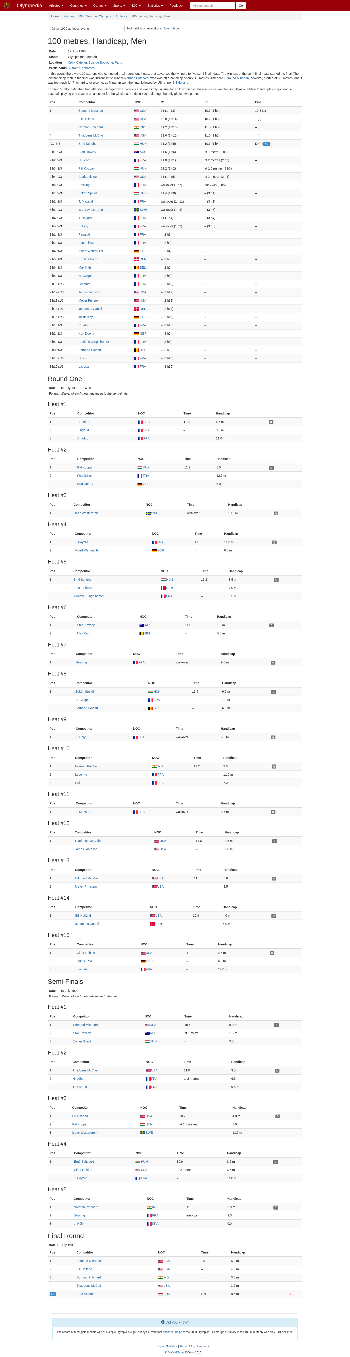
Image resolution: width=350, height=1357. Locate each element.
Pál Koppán (87, 168)
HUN (140, 143)
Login (160, 1346)
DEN (140, 259)
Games (99, 5)
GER (140, 251)
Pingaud (84, 234)
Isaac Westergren (91, 209)
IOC (136, 5)
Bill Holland (180, 82)
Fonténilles (86, 242)
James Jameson (90, 292)
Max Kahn (86, 267)
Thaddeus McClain (92, 135)
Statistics (155, 5)
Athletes (56, 5)
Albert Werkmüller (91, 251)
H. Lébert (85, 160)
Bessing (84, 185)
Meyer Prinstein (89, 300)
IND (139, 127)
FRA (140, 160)
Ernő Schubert (89, 143)
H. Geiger (85, 276)
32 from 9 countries (81, 68)
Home (55, 16)
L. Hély (83, 226)
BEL (140, 267)
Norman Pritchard (136, 78)
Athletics (121, 16)
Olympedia (29, 5)
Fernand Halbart (90, 350)
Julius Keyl (86, 317)
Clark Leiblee (88, 176)
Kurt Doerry (87, 333)
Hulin (82, 358)
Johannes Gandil (90, 309)
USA (140, 110)
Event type (171, 28)
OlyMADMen (175, 1352)
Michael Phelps (172, 1332)
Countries (78, 5)
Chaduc (84, 325)
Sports (119, 5)
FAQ (192, 1346)
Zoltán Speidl (88, 193)
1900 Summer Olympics (95, 16)
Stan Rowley (87, 152)
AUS (140, 152)
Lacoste (84, 366)
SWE (140, 209)
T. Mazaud (86, 201)
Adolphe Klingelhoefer (94, 342)
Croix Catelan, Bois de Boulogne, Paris (95, 62)
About (183, 1346)
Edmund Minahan (236, 78)
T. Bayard (85, 218)
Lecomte (85, 284)
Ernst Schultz (88, 259)
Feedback (176, 5)
